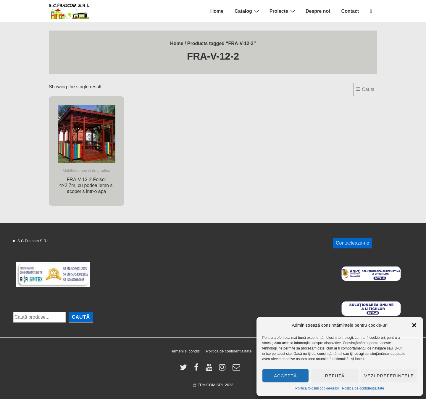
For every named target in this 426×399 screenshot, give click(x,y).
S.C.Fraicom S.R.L (33, 241)
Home (216, 11)
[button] (414, 325)
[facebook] (197, 369)
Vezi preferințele (389, 375)
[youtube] (210, 369)
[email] (237, 369)
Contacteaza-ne (352, 242)
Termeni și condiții (185, 351)
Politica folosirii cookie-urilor (317, 388)
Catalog (248, 11)
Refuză (335, 375)
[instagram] (223, 369)
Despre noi (318, 11)
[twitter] (185, 369)
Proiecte (283, 11)
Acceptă (285, 375)
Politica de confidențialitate (363, 388)
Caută (18, 308)
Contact (350, 11)
